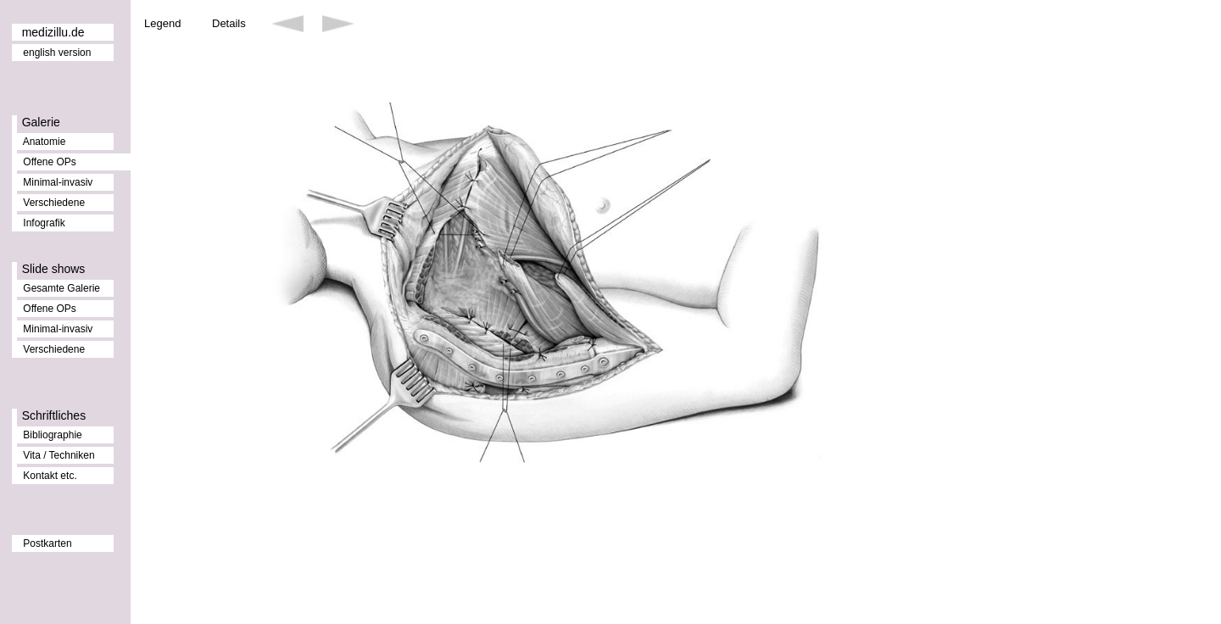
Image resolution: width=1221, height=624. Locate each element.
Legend (162, 23)
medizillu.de (53, 32)
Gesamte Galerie (61, 288)
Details (229, 23)
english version (57, 52)
